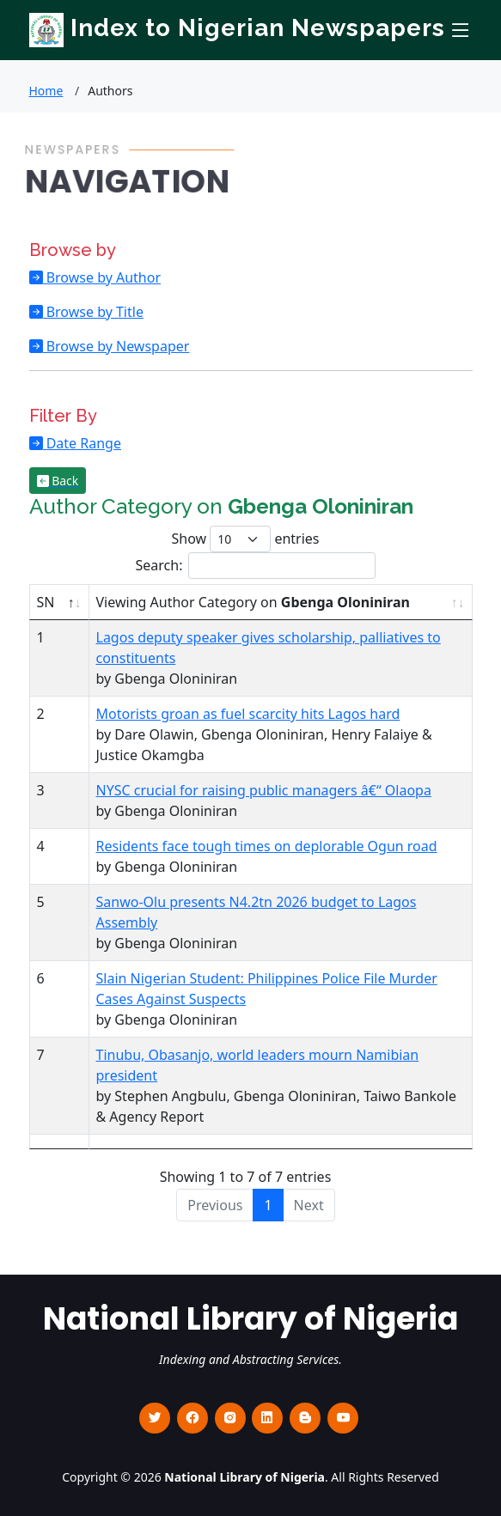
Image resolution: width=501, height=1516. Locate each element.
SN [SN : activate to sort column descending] (46, 602)
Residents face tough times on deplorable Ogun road (266, 846)
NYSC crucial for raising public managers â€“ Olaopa (263, 790)
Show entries (245, 539)
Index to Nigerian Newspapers (237, 28)
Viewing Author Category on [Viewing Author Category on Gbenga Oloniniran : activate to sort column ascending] (253, 602)
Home (46, 90)
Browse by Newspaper (116, 346)
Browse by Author (102, 277)
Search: (256, 565)
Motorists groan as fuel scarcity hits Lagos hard (248, 713)
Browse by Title (93, 311)
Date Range (82, 443)
